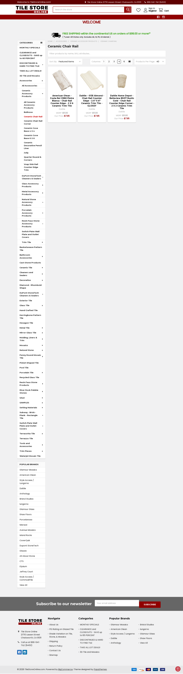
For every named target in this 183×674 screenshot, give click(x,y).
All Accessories (29, 88)
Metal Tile (31, 330)
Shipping (53, 642)
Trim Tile (32, 244)
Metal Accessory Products (32, 195)
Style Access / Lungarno (27, 484)
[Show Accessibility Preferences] (177, 668)
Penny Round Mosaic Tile (31, 358)
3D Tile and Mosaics (30, 78)
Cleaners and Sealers (31, 276)
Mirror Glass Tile (31, 335)
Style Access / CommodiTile (27, 581)
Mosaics (31, 347)
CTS (22, 563)
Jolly (26, 155)
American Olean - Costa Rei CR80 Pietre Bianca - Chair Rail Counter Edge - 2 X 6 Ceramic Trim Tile (62, 103)
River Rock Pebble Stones (31, 393)
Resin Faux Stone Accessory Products (33, 226)
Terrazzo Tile (26, 441)
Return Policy (55, 646)
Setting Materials (31, 410)
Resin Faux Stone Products (31, 386)
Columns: (96, 63)
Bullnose (28, 114)
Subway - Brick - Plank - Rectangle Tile (32, 417)
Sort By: (53, 63)
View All (23, 587)
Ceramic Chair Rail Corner (33, 124)
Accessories (31, 83)
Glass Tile (31, 307)
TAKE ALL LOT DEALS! (30, 73)
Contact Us (55, 651)
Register (150, 12)
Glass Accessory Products (32, 187)
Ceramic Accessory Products (32, 96)
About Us (53, 625)
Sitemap (53, 655)
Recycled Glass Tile (29, 379)
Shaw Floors (26, 516)
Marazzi (23, 527)
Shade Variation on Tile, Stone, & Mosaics (60, 636)
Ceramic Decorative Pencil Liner (33, 148)
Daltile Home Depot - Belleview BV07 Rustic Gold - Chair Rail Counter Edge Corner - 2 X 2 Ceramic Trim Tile (121, 104)
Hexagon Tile (26, 325)
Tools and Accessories (31, 447)
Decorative (31, 282)
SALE (31, 400)
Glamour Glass (27, 511)
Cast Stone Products (30, 265)
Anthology (25, 495)
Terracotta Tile (31, 436)
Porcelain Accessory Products (32, 215)
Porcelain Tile (31, 375)
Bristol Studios (26, 501)
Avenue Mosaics (28, 532)
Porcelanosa (26, 521)
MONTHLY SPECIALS (30, 50)
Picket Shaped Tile (29, 365)
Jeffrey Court (26, 573)
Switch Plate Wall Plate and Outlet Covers (30, 237)
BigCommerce (65, 670)
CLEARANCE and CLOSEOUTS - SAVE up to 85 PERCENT (31, 58)
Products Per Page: (145, 63)
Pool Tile (24, 370)
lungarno (24, 506)
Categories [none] (26, 45)
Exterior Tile (26, 303)
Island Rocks (26, 537)
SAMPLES (31, 405)
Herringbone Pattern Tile (30, 319)
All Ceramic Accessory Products (29, 107)
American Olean (28, 477)
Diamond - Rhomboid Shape (31, 288)
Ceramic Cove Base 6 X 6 (31, 139)
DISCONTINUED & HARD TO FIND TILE (32, 66)
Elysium (23, 568)
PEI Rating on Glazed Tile (61, 629)
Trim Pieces (31, 453)
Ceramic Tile (31, 270)
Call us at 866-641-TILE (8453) (30, 645)
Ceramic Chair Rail (33, 119)
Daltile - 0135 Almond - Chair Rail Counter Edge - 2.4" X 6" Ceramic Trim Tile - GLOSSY (91, 103)
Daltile (23, 490)
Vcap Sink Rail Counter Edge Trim (31, 169)
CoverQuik (25, 542)
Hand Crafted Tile (29, 312)
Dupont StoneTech (29, 547)
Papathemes (100, 670)
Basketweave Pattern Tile (31, 251)
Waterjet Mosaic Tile (30, 458)
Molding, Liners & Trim (31, 341)
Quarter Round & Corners (32, 160)
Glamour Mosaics (28, 472)
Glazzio (23, 553)
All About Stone (27, 558)
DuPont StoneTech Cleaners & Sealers (33, 179)
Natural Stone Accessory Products (33, 204)
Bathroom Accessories (31, 258)
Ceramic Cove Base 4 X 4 (31, 132)
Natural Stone (31, 352)
